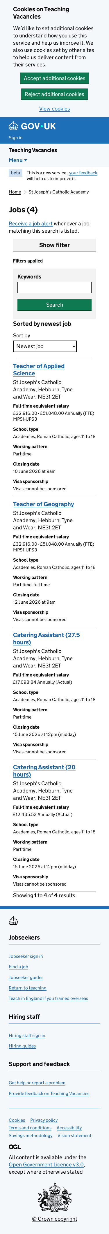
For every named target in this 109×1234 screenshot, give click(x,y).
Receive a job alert (31, 223)
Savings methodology (30, 1135)
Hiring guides (22, 1046)
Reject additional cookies (54, 94)
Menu (16, 160)
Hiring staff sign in (27, 1035)
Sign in (16, 137)
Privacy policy (44, 1120)
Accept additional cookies (54, 78)
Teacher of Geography (43, 504)
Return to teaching (28, 988)
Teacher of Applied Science (39, 369)
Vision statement (75, 1135)
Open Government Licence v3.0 (46, 1164)
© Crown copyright (54, 1218)
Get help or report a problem (37, 1082)
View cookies (54, 108)
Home (15, 192)
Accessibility (69, 1127)
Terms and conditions (30, 1127)
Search (54, 304)
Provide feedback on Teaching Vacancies (49, 1093)
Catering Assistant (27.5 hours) (46, 638)
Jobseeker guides (26, 977)
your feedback (83, 172)
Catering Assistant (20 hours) (44, 770)
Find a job (18, 966)
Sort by (21, 335)
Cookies (17, 1120)
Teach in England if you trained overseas (48, 998)
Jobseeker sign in (26, 956)
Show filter (54, 245)
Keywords (29, 276)
